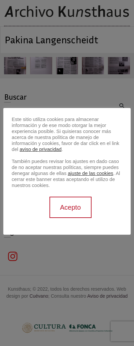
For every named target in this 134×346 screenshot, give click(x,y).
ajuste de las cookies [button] (90, 173)
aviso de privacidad (40, 149)
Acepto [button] (70, 207)
